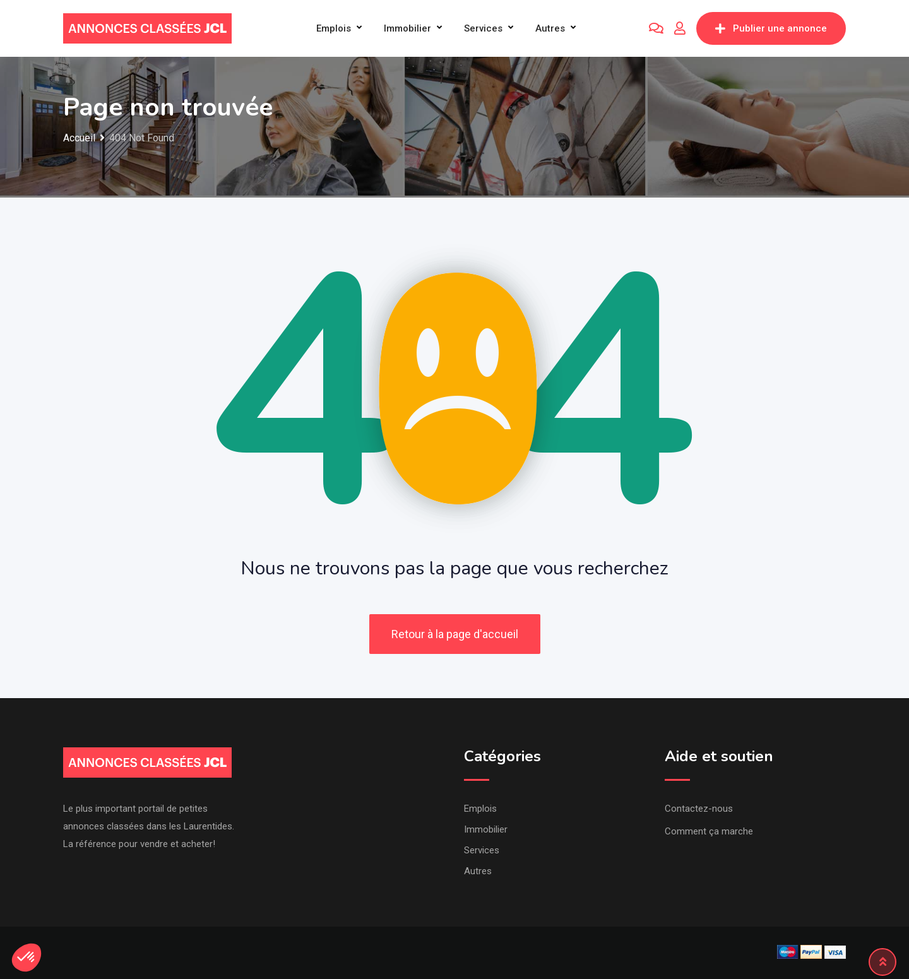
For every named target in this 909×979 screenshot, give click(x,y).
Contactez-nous (699, 808)
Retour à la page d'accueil (454, 634)
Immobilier (407, 28)
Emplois (333, 28)
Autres (550, 28)
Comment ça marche (709, 831)
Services (483, 28)
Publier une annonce (771, 28)
